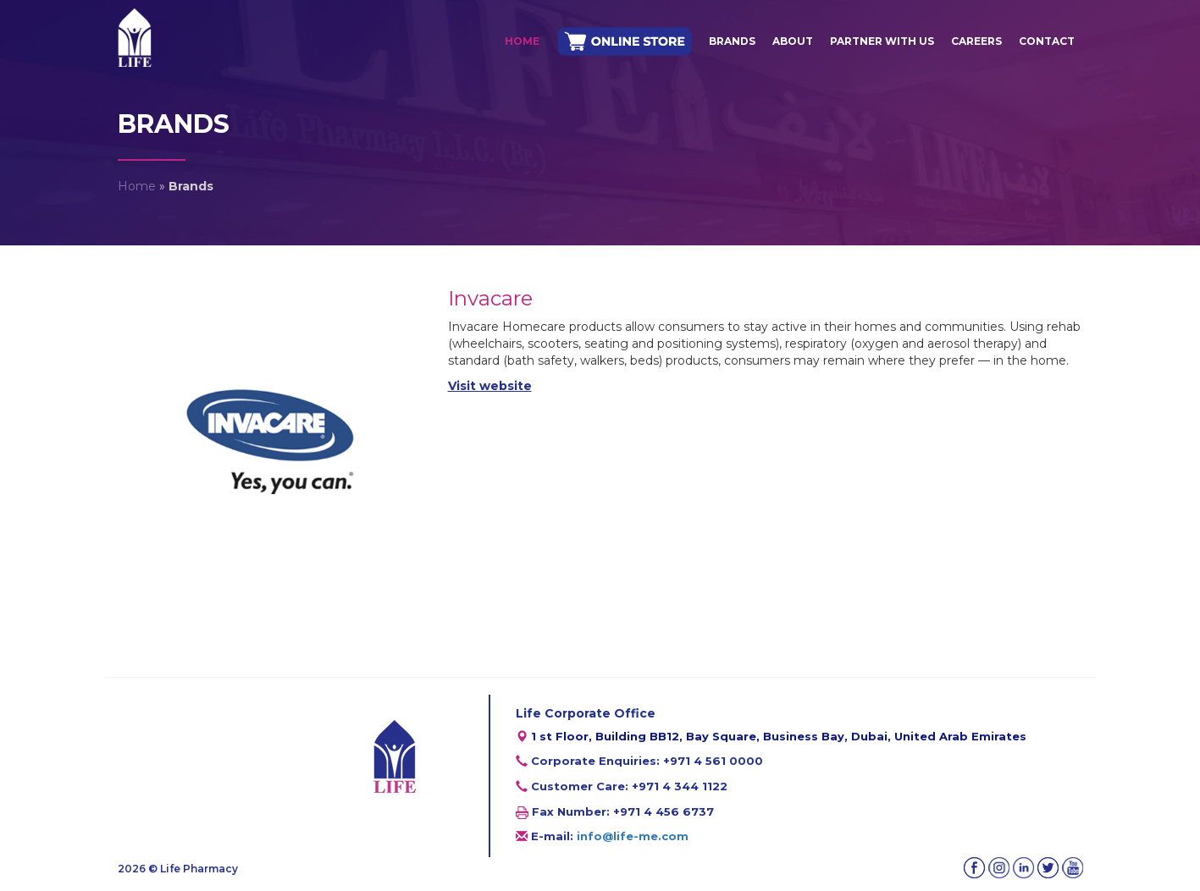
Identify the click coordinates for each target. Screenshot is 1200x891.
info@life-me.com (632, 836)
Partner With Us (882, 41)
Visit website (490, 385)
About (792, 41)
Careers (976, 41)
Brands (732, 41)
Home (522, 41)
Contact (1047, 41)
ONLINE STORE (624, 42)
